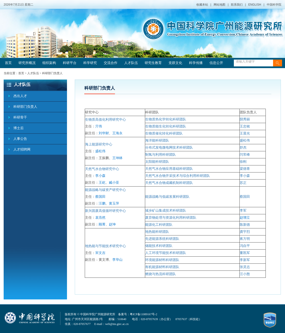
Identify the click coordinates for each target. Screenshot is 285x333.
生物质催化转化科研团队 (164, 133)
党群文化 (175, 63)
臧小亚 (114, 182)
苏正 (243, 183)
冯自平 (245, 246)
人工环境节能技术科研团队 (165, 253)
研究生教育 (153, 63)
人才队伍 (131, 63)
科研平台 (69, 63)
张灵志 (245, 267)
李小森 (100, 176)
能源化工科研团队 (158, 224)
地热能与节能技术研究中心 (105, 246)
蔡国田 (100, 196)
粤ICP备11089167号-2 (143, 314)
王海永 (117, 133)
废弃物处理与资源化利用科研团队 (170, 217)
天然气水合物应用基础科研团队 (169, 169)
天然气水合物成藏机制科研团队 (169, 183)
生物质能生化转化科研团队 (165, 126)
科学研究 (90, 63)
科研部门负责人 (52, 73)
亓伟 (98, 126)
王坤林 (117, 158)
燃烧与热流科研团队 (160, 274)
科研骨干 (20, 117)
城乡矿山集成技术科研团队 (165, 210)
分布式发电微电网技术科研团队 (169, 147)
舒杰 (243, 147)
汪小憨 (245, 274)
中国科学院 (274, 4)
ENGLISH (254, 4)
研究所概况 (27, 63)
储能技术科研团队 (158, 246)
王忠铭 (245, 126)
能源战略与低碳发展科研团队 (167, 196)
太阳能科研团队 (157, 161)
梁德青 (245, 169)
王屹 (102, 182)
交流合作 (110, 63)
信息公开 (216, 63)
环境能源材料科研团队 (162, 260)
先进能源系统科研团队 (162, 239)
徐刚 (243, 161)
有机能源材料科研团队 (162, 267)
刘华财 (104, 133)
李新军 (245, 260)
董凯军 (245, 253)
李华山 (117, 259)
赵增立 (245, 217)
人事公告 (20, 139)
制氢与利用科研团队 (160, 154)
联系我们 (237, 4)
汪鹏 (102, 203)
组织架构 (49, 63)
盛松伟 (100, 151)
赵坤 (112, 224)
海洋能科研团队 (157, 140)
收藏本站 (202, 4)
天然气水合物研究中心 (102, 169)
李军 (243, 210)
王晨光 (245, 133)
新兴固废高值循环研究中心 (105, 211)
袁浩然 (100, 217)
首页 (8, 63)
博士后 (18, 128)
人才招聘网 (21, 149)
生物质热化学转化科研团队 (165, 119)
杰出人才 (20, 96)
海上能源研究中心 (98, 144)
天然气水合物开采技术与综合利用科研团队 (177, 176)
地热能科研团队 (157, 232)
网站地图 (219, 4)
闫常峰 (245, 154)
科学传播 (196, 63)
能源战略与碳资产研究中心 (105, 190)
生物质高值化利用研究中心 (105, 119)
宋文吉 (100, 253)
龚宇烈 (245, 232)
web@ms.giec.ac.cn (117, 324)
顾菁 (102, 224)
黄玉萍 (114, 203)
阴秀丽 (245, 119)
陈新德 (245, 224)
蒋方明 (245, 239)
